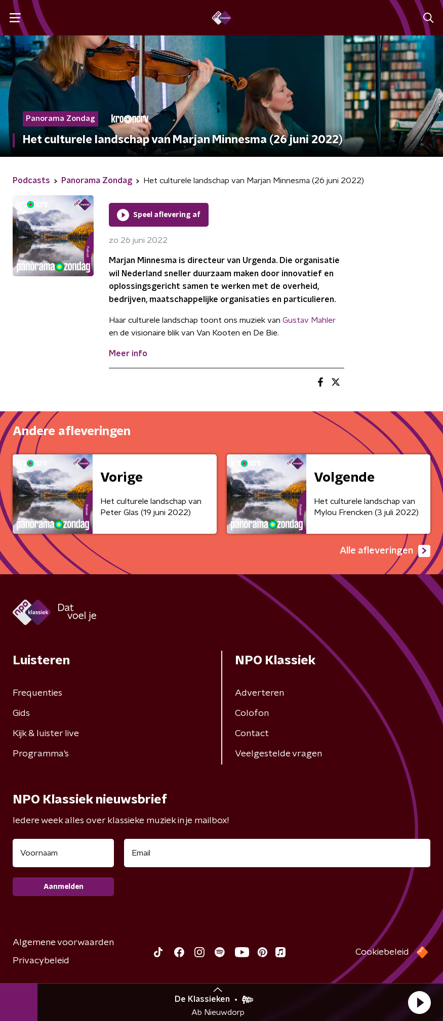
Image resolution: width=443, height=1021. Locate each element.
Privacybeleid (41, 960)
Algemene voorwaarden (63, 942)
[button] (419, 1002)
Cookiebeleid (382, 952)
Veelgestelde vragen (278, 753)
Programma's (41, 753)
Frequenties (37, 693)
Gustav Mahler (309, 320)
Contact (252, 733)
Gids (21, 713)
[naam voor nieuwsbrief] (63, 853)
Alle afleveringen (385, 551)
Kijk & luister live (46, 733)
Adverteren (259, 693)
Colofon (252, 713)
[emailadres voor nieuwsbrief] (277, 853)
